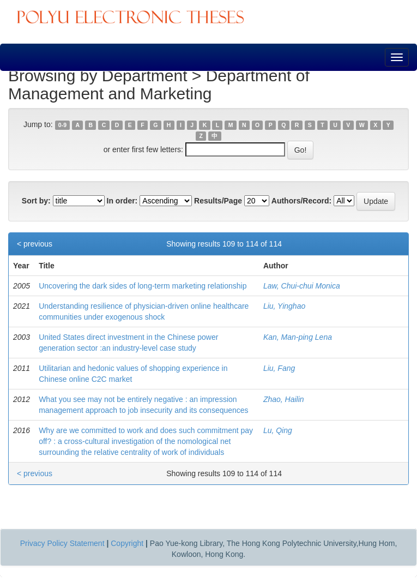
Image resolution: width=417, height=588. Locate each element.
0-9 (62, 125)
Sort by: (36, 200)
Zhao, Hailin (283, 399)
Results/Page (218, 200)
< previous (34, 243)
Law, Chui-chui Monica (301, 285)
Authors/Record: (301, 200)
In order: (122, 200)
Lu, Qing (277, 430)
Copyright (127, 543)
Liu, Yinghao (284, 306)
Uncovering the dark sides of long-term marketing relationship (142, 285)
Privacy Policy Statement (62, 543)
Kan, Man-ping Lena (297, 337)
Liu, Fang (279, 368)
